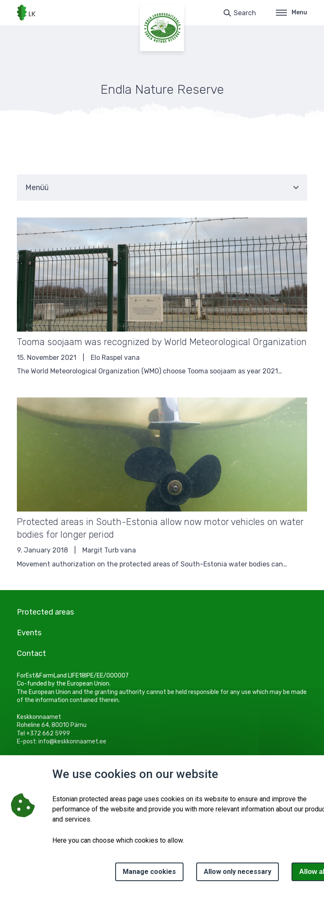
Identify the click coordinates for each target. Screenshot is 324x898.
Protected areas (45, 612)
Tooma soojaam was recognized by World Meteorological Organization (162, 342)
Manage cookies (149, 872)
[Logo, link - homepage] (26, 13)
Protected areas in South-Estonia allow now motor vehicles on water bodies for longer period (160, 528)
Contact (31, 653)
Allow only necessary (237, 872)
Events (29, 632)
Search (245, 13)
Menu (291, 12)
